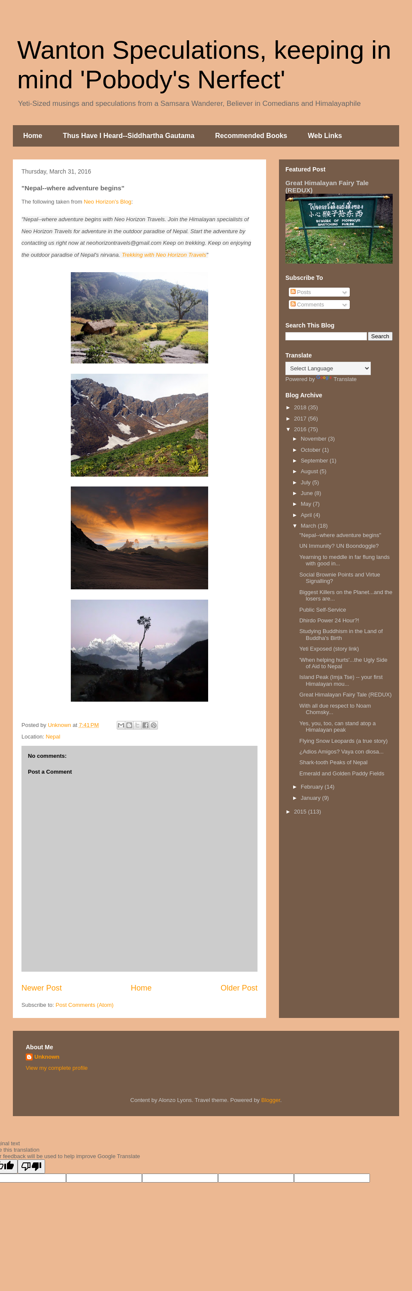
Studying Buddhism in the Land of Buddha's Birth (340, 634)
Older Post (239, 988)
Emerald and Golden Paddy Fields (341, 773)
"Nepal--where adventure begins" (340, 535)
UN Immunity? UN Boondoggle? (339, 546)
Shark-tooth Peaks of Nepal (333, 762)
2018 (301, 407)
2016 (301, 429)
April (307, 515)
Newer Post (41, 988)
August (310, 471)
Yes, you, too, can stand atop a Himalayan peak (337, 726)
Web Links (325, 135)
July (306, 482)
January (311, 798)
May (307, 504)
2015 (301, 811)
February (313, 787)
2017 (301, 418)
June (308, 493)
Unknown (47, 1057)
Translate (336, 379)
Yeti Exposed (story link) (329, 649)
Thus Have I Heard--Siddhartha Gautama (128, 135)
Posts (301, 292)
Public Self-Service (322, 609)
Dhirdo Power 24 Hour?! (329, 620)
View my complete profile (57, 1068)
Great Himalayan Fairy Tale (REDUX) (345, 694)
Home (32, 135)
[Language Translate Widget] (328, 368)
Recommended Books (251, 135)
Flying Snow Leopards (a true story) (343, 741)
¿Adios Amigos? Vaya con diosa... (341, 751)
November (314, 438)
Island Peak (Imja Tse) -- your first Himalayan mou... (340, 680)
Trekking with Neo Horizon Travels (164, 255)
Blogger (270, 1100)
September (315, 460)
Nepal (52, 736)
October (311, 450)
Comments (307, 304)
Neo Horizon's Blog (107, 201)
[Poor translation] (31, 1166)
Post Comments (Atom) (85, 1005)
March (309, 525)
